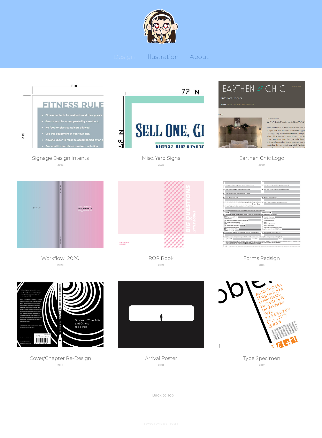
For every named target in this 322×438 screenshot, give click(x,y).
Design (124, 57)
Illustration (162, 57)
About (199, 57)
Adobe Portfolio (168, 423)
